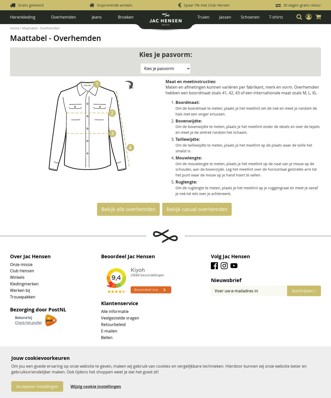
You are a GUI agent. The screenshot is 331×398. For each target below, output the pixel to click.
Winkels (17, 277)
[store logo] (165, 21)
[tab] (266, 280)
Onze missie (21, 264)
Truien (203, 17)
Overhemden (63, 17)
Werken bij (20, 290)
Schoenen (250, 17)
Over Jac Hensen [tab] (30, 256)
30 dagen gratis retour (302, 5)
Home (15, 28)
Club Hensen (22, 271)
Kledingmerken (24, 284)
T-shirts (276, 17)
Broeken (126, 17)
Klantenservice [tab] (119, 303)
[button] (309, 17)
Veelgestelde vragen (120, 318)
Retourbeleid (113, 324)
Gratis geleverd (31, 5)
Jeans (97, 17)
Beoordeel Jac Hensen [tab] (128, 256)
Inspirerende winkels (114, 5)
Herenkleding (22, 17)
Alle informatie (115, 311)
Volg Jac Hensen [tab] (230, 256)
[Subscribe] (304, 291)
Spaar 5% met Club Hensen (207, 5)
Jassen (225, 17)
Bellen (107, 337)
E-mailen (109, 331)
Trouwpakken (22, 297)
